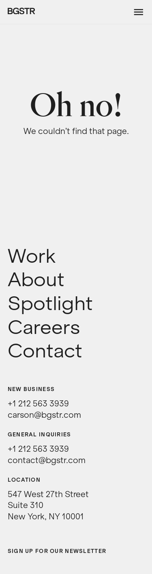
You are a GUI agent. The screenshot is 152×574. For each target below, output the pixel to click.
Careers (44, 327)
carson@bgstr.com (44, 415)
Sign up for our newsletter (57, 551)
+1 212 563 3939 (38, 403)
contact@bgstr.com (47, 460)
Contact (45, 351)
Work (32, 256)
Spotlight (50, 303)
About (36, 279)
